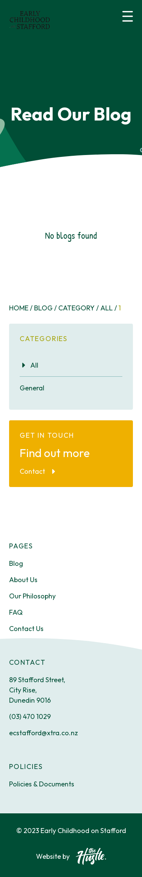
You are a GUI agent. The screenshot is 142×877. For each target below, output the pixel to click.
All (108, 308)
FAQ (16, 612)
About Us (23, 579)
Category (78, 308)
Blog (45, 308)
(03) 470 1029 (30, 716)
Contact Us (26, 628)
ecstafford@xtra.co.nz (43, 732)
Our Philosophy (32, 596)
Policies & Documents (41, 784)
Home (21, 308)
